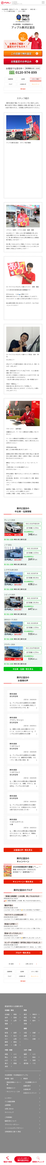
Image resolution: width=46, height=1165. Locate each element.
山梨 (15, 1039)
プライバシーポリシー (12, 1124)
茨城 (25, 1023)
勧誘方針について (10, 1121)
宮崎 (33, 1060)
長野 (15, 1033)
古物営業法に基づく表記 (13, 1132)
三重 (15, 1045)
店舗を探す (24, 9)
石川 (15, 1036)
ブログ (10, 84)
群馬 (25, 1020)
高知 (6, 1066)
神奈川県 (32, 9)
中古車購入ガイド (31, 1082)
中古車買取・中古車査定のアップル (16, 1075)
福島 (6, 1023)
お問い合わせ (9, 1109)
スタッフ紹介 (35, 79)
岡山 (6, 1057)
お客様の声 (23, 84)
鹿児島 (26, 1063)
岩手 (6, 1017)
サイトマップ (9, 1112)
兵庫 (33, 1039)
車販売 (25, 1078)
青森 (15, 1014)
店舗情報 (10, 79)
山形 (15, 1020)
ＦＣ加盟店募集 (10, 1101)
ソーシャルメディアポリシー (14, 1128)
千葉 (33, 1017)
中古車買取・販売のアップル (10, 9)
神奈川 (34, 1014)
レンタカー (8, 1098)
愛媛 (15, 1063)
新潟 (6, 1033)
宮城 (15, 1017)
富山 (6, 1036)
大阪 (25, 1033)
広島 (15, 1057)
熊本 (33, 1057)
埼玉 (25, 1017)
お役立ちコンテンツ (30, 1093)
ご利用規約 (8, 1117)
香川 (6, 1063)
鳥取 (6, 1054)
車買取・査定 (9, 1078)
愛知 (15, 1042)
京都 (33, 1033)
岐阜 (6, 1045)
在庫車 (23, 79)
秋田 (6, 1020)
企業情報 (8, 1105)
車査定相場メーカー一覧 (14, 1083)
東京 (25, 1014)
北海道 (7, 1014)
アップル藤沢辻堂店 (9, 11)
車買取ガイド (11, 1088)
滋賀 (25, 1036)
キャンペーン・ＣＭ (13, 1091)
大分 (25, 1060)
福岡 (25, 1054)
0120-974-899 (26, 72)
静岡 (6, 1042)
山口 (6, 1060)
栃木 (33, 1020)
